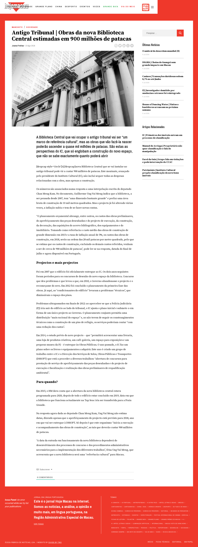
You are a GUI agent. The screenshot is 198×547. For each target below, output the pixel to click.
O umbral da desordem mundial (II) (161, 51)
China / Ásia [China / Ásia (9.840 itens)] (141, 506)
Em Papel (188, 542)
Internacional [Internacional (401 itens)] (157, 523)
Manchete (17, 27)
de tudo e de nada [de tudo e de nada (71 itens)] (180, 506)
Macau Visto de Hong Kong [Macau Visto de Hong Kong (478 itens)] (175, 523)
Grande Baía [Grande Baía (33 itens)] (141, 519)
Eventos (124, 7)
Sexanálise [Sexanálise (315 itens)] (174, 528)
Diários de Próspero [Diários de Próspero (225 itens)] (133, 511)
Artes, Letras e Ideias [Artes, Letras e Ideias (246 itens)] (167, 502)
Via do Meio (168, 7)
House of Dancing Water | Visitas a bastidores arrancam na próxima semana (160, 107)
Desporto (111, 7)
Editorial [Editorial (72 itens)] (164, 511)
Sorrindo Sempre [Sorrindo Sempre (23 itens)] (117, 532)
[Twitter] (120, 45)
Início (150, 542)
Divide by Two (55, 542)
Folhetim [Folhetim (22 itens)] (130, 519)
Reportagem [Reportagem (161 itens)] (163, 528)
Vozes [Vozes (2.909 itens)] (158, 532)
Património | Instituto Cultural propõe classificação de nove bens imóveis (160, 173)
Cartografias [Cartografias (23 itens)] (129, 506)
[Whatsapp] (128, 45)
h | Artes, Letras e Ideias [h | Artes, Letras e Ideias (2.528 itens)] (120, 523)
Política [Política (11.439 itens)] (153, 528)
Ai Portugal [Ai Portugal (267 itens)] (126, 502)
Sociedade (66, 7)
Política (51, 7)
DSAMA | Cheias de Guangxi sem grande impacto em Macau (159, 63)
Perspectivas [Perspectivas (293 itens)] (133, 528)
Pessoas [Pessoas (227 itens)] (144, 528)
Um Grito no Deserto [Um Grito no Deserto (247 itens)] (135, 532)
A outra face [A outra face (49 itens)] (152, 502)
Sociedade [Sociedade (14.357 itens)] (185, 528)
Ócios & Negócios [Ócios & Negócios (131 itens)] (169, 532)
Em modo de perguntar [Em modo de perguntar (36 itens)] (179, 511)
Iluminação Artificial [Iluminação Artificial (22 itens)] (141, 523)
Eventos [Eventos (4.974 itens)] (135, 515)
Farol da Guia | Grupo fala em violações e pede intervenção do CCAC (162, 161)
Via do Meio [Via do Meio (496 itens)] (149, 532)
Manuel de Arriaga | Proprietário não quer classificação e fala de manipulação (162, 149)
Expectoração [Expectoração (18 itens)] (146, 515)
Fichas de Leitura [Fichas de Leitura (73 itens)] (118, 519)
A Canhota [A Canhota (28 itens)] (115, 502)
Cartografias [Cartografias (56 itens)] (116, 506)
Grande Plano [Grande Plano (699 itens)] (153, 519)
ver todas (39, 524)
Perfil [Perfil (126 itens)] (123, 528)
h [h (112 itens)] (183, 519)
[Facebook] (116, 45)
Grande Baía (150, 7)
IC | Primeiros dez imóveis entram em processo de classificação (162, 136)
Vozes (136, 7)
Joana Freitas (18, 45)
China (98, 7)
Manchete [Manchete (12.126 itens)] (115, 528)
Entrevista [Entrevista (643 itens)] (115, 515)
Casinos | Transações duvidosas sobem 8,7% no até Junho (162, 78)
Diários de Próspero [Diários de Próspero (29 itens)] (151, 511)
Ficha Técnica (163, 542)
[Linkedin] (124, 45)
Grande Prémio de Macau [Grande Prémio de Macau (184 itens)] (170, 519)
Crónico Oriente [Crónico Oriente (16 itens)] (154, 506)
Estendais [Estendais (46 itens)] (126, 515)
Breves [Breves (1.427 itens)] (181, 502)
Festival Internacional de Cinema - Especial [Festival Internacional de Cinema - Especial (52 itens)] (171, 515)
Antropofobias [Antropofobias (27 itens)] (139, 502)
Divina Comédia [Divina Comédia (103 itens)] (117, 511)
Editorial (177, 542)
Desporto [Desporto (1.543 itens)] (167, 506)
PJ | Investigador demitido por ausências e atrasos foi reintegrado (161, 92)
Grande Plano (83, 7)
